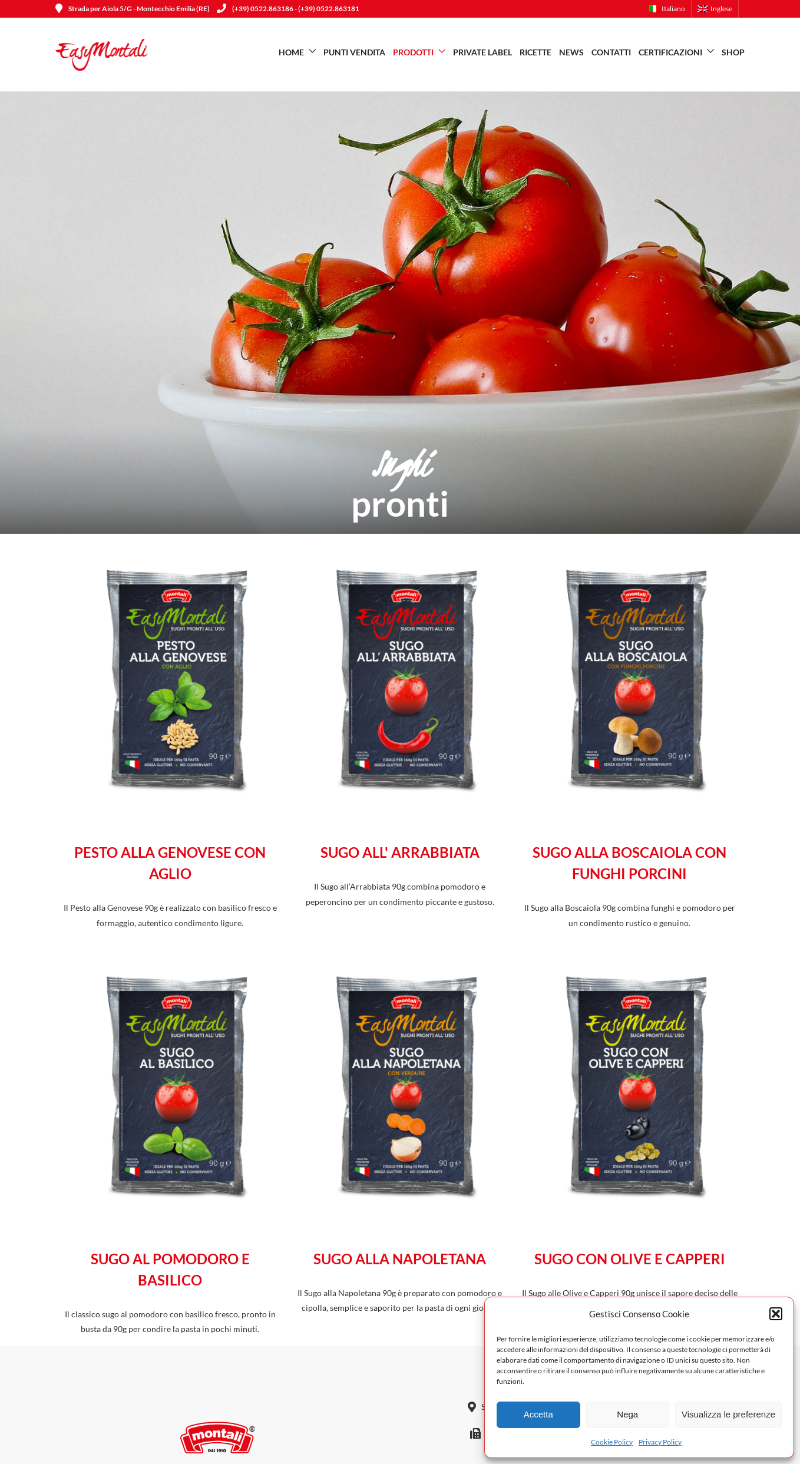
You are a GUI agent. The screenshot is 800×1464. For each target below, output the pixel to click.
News (571, 52)
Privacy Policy (660, 1441)
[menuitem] (670, 9)
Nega (627, 1414)
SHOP (733, 52)
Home (291, 52)
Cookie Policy (612, 1441)
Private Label (482, 52)
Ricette (535, 52)
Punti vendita (354, 52)
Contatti (611, 52)
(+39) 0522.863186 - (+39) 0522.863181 (288, 8)
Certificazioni (670, 52)
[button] (776, 1314)
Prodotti (413, 52)
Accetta (538, 1414)
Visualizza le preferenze (728, 1414)
